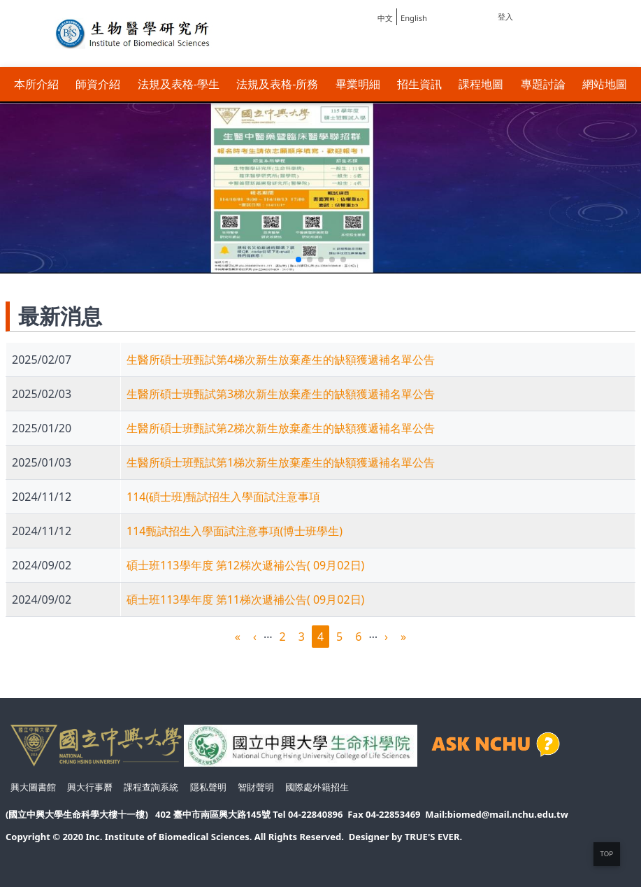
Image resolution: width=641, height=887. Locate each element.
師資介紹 (97, 84)
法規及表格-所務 (277, 84)
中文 (385, 18)
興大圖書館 (33, 787)
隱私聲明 (208, 787)
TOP (606, 853)
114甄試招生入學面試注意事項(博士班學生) (235, 531)
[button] (298, 259)
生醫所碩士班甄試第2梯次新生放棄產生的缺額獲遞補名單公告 (281, 428)
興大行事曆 (90, 787)
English (414, 18)
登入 (505, 16)
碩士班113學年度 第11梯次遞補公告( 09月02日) (245, 599)
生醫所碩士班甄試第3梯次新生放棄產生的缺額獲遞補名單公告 (281, 394)
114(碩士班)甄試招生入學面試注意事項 (223, 496)
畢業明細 (358, 84)
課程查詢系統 (151, 787)
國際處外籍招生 (317, 787)
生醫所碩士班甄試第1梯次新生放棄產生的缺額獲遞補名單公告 (281, 462)
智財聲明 (256, 787)
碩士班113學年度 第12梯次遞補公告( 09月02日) (245, 565)
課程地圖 (481, 84)
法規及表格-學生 (178, 84)
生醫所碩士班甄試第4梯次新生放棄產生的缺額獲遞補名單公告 (281, 359)
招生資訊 (419, 84)
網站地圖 (604, 84)
